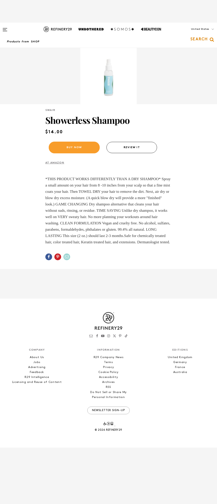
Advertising (37, 423)
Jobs (36, 418)
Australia (180, 428)
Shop (35, 41)
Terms (108, 418)
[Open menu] (5, 27)
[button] (194, 33)
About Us (37, 413)
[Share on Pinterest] (57, 313)
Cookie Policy (108, 428)
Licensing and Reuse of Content (37, 438)
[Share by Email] (66, 313)
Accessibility (108, 433)
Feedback (37, 428)
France (180, 423)
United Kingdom (180, 413)
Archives (108, 438)
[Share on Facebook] (48, 313)
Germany (180, 418)
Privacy (108, 423)
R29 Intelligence (37, 433)
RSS (108, 443)
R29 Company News (108, 413)
